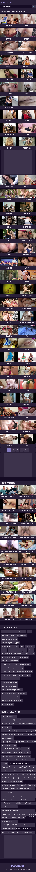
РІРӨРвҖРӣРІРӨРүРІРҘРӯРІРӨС (12, 781)
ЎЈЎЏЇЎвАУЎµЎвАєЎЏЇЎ (9, 716)
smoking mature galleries (10, 664)
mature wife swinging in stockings (12, 668)
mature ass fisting (7, 738)
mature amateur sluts (9, 693)
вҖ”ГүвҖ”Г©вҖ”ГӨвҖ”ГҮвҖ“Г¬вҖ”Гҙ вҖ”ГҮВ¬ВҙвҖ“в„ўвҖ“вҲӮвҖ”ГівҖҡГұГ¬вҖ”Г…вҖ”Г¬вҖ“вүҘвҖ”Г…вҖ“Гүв (16, 825)
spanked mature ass (8, 671)
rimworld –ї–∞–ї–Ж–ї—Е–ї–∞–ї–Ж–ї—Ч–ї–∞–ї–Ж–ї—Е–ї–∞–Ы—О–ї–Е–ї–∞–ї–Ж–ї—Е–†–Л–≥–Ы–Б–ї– (17, 760)
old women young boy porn (10, 643)
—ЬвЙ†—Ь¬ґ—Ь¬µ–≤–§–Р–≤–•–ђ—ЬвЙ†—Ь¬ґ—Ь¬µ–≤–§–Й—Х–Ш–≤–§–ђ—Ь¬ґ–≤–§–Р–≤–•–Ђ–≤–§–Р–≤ (18, 800)
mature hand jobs (7, 704)
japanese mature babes (9, 639)
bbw (22, 646)
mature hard (22, 693)
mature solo (25, 749)
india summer (6, 675)
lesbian (4, 650)
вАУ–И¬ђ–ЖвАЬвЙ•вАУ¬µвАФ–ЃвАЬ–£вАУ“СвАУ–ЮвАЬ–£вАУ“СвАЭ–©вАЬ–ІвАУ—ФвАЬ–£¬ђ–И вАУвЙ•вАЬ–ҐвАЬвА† (17, 832)
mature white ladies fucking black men (14, 635)
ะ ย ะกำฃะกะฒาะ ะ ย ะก (9, 807)
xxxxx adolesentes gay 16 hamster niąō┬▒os (16, 756)
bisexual (4, 661)
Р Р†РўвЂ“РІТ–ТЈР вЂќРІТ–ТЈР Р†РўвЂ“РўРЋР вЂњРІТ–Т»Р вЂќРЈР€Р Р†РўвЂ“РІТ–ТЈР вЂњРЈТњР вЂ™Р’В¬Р (18, 811)
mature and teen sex (15, 650)
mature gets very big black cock (12, 690)
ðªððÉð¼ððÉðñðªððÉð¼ (9, 752)
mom (29, 632)
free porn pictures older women (12, 700)
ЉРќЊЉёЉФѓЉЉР (8, 828)
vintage (31, 650)
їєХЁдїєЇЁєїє (5, 818)
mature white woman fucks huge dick (14, 632)
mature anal (6, 657)
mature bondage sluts (9, 745)
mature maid (18, 653)
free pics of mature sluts (9, 686)
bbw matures (30, 646)
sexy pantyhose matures (9, 682)
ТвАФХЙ (4, 763)
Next (26, 450)
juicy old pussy (29, 653)
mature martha (25, 664)
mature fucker (13, 661)
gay (25, 650)
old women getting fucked (10, 646)
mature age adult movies (20, 657)
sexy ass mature (18, 675)
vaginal (27, 675)
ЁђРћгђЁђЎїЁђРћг (24, 752)
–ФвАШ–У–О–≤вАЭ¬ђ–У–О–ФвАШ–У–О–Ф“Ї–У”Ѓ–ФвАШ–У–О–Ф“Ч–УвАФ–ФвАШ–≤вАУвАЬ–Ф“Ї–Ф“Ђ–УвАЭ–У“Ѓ (18, 789)
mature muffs (6, 727)
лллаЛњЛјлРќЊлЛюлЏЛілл (11, 749)
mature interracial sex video (10, 679)
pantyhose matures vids (9, 821)
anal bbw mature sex (18, 818)
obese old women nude (24, 671)
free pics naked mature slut (10, 697)
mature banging (7, 653)
